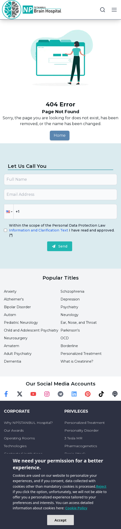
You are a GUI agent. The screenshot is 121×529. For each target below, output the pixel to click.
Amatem (11, 346)
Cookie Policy (76, 508)
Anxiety (10, 291)
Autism (10, 315)
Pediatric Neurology (21, 322)
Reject (101, 486)
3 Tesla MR (73, 438)
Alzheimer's (14, 299)
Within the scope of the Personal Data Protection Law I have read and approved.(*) (61, 230)
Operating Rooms (19, 438)
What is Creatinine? (76, 361)
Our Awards (14, 430)
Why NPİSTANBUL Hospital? (28, 422)
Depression (70, 299)
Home (60, 135)
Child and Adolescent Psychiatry (31, 330)
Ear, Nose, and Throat (78, 322)
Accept (60, 520)
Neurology (69, 315)
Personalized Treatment (81, 353)
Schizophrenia (72, 291)
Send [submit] (59, 246)
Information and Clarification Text (39, 230)
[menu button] (114, 10)
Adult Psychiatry (18, 353)
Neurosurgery (15, 338)
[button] (8, 211)
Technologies (15, 446)
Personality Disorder (81, 430)
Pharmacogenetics (80, 446)
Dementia (12, 361)
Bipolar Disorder (17, 307)
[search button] (102, 10)
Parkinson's (70, 330)
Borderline (69, 346)
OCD (64, 338)
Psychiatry (69, 307)
